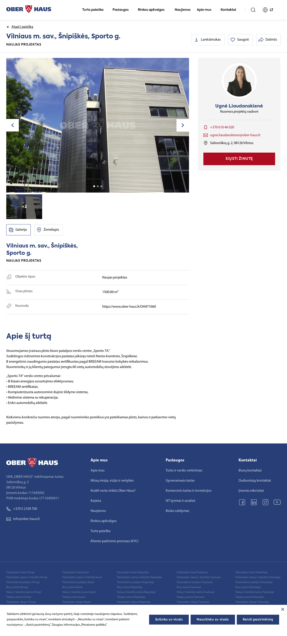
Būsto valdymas (177, 511)
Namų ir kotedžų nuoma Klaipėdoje (136, 592)
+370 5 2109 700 (21, 509)
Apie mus (206, 9)
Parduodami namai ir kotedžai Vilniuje (27, 577)
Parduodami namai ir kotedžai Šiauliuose (199, 577)
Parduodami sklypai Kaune (76, 602)
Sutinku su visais (169, 619)
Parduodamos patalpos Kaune (78, 582)
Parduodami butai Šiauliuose (192, 572)
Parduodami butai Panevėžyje (251, 572)
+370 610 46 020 (222, 127)
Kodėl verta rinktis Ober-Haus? (113, 491)
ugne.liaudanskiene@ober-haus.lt (235, 135)
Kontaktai (230, 9)
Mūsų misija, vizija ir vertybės (112, 480)
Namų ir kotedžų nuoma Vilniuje (23, 592)
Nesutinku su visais (213, 619)
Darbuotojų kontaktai (255, 480)
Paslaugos (123, 9)
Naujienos (183, 9)
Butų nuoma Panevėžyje (248, 587)
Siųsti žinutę (239, 159)
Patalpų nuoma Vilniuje (18, 597)
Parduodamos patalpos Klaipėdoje (135, 582)
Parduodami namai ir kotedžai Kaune (82, 577)
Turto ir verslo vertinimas (184, 470)
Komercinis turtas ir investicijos (188, 491)
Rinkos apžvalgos (153, 9)
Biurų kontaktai (250, 470)
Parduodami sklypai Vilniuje (21, 602)
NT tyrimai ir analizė (180, 501)
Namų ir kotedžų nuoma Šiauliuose (195, 592)
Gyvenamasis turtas (180, 480)
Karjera (96, 501)
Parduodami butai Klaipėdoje (133, 572)
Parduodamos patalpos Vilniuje (23, 582)
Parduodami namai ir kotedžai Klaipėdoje (139, 577)
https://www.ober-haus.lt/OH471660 (129, 307)
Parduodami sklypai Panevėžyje (252, 602)
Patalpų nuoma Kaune (74, 597)
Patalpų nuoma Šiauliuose (190, 597)
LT (270, 9)
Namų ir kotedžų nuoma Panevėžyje (254, 592)
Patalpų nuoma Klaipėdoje (131, 597)
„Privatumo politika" (93, 625)
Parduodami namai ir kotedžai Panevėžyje (257, 577)
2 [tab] (98, 186)
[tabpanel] (97, 125)
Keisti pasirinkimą (258, 619)
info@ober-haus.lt (23, 519)
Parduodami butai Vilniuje (20, 572)
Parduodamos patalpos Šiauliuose (195, 582)
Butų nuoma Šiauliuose (189, 587)
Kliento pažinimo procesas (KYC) (115, 541)
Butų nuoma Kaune (72, 587)
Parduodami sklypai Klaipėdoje (133, 602)
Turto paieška (94, 9)
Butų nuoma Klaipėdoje (129, 587)
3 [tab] (101, 186)
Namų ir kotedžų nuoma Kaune (79, 592)
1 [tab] (94, 186)
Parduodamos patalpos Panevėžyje (254, 582)
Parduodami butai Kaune (75, 572)
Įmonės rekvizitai (251, 491)
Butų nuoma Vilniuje (17, 587)
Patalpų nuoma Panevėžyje (249, 597)
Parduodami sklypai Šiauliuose (193, 602)
